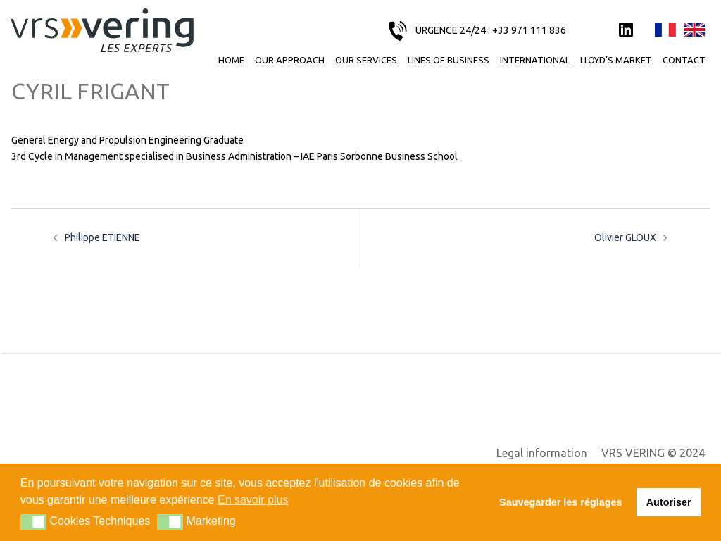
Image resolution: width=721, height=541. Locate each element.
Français (665, 30)
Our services (366, 60)
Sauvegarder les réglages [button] (560, 502)
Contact (684, 60)
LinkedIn (626, 30)
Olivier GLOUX (625, 237)
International (535, 60)
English (694, 30)
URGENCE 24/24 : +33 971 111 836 (490, 30)
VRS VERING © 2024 (653, 453)
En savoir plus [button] (253, 500)
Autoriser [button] (668, 502)
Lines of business (448, 60)
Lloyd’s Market (616, 60)
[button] (33, 522)
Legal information (541, 453)
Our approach (290, 60)
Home (231, 60)
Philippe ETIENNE (102, 237)
